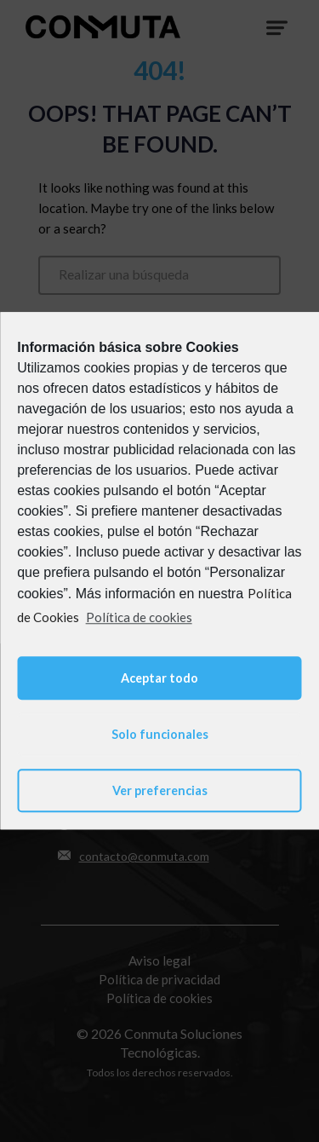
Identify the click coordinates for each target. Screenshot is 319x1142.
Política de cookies (139, 617)
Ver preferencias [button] (160, 790)
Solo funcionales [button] (159, 734)
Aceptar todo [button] (159, 678)
